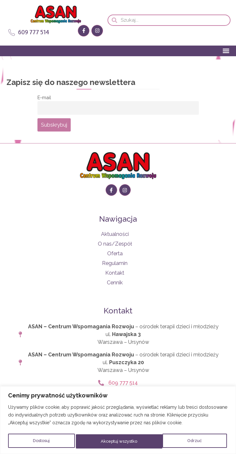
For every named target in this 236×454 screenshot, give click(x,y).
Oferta (115, 253)
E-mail (44, 97)
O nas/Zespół (115, 244)
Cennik (115, 283)
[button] (226, 51)
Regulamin (115, 263)
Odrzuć (107, 441)
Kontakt (114, 273)
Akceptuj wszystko (184, 441)
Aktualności (115, 234)
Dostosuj (40, 441)
